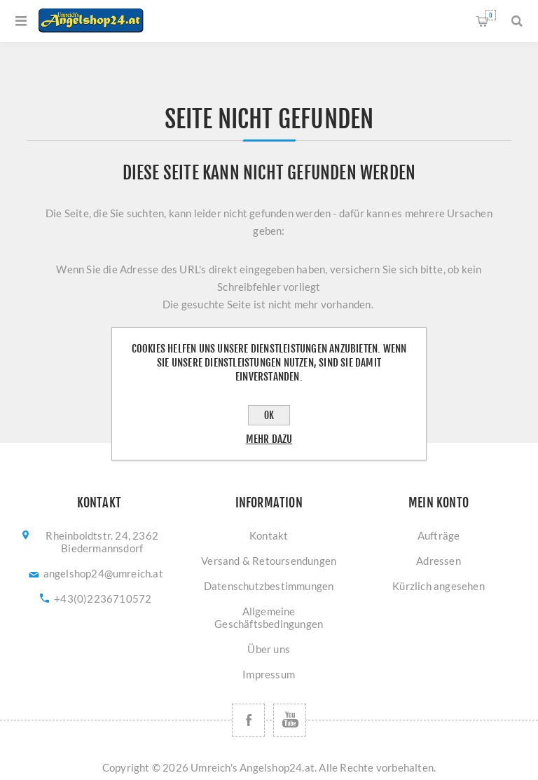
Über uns (268, 649)
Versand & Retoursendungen (268, 560)
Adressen (438, 560)
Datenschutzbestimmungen (269, 586)
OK (269, 415)
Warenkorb (490, 15)
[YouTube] (289, 720)
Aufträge (439, 535)
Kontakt (268, 535)
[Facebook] (248, 720)
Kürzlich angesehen (438, 586)
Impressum (268, 674)
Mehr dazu (269, 439)
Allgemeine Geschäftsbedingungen (268, 617)
